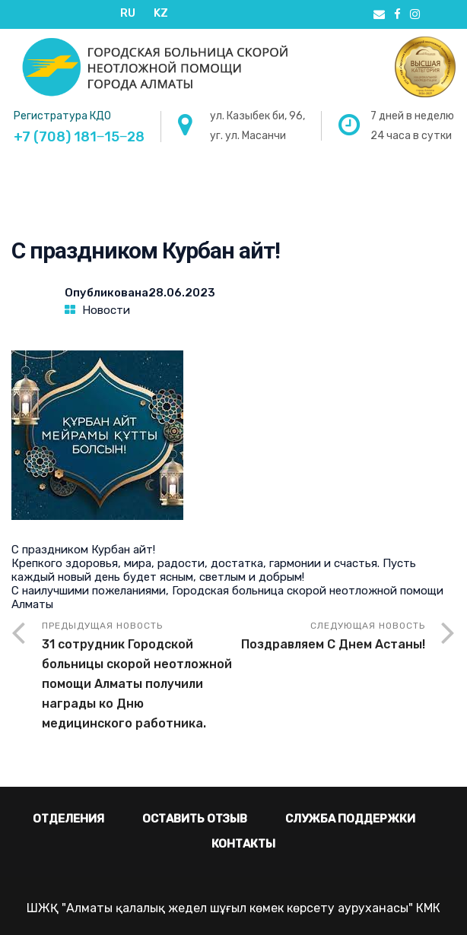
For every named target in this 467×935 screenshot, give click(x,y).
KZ (161, 13)
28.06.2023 (181, 293)
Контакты (243, 844)
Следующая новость (329, 637)
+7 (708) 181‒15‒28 (79, 136)
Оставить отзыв (194, 819)
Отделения (68, 819)
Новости (106, 310)
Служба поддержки (350, 819)
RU (127, 13)
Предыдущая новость (138, 677)
